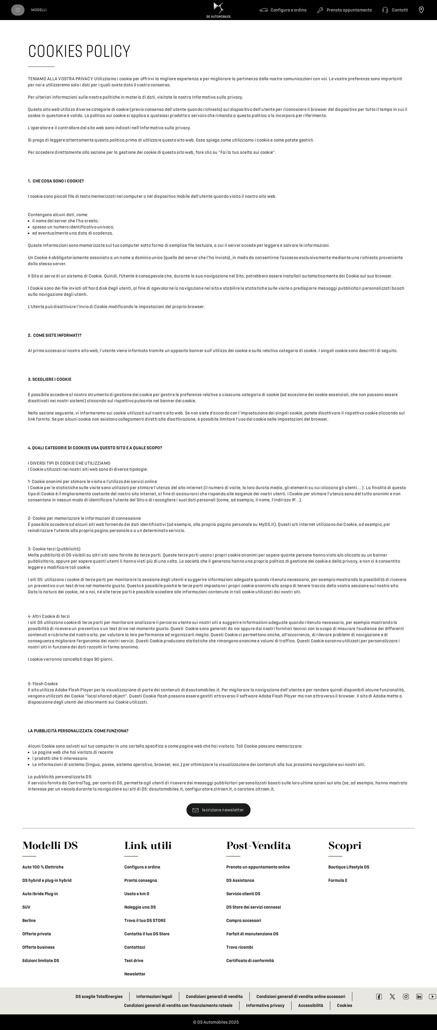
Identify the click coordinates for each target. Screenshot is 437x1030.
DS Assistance (240, 880)
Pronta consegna (140, 880)
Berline (29, 920)
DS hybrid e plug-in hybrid (47, 880)
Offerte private (36, 933)
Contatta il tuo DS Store (146, 933)
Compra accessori (243, 920)
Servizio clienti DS (243, 893)
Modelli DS (50, 845)
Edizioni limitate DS (40, 960)
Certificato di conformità (250, 960)
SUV (26, 907)
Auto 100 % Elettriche (43, 867)
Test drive (133, 960)
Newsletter (134, 974)
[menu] (17, 10)
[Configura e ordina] (283, 10)
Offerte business (38, 947)
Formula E (337, 880)
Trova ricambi (239, 947)
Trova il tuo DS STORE (145, 920)
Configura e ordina (142, 867)
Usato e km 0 (136, 893)
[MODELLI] (39, 10)
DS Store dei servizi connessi (253, 907)
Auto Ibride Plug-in (40, 893)
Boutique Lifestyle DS (348, 867)
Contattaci (134, 947)
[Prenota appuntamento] (343, 10)
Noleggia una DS (140, 907)
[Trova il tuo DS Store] (421, 10)
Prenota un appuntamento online (258, 867)
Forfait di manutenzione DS (252, 933)
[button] (394, 10)
